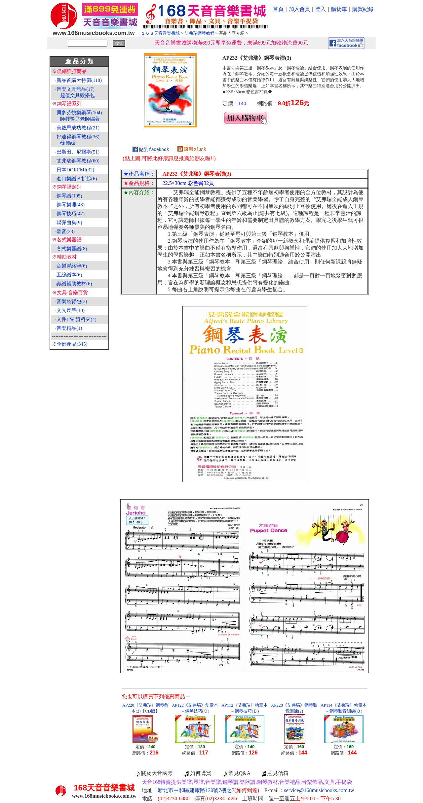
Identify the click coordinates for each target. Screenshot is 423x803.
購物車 (339, 9)
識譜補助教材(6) (74, 283)
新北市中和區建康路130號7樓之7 (208, 790)
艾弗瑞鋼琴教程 (199, 33)
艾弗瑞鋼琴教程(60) (78, 160)
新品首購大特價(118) (79, 80)
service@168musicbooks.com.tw (319, 790)
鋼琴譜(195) (69, 195)
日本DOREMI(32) (75, 169)
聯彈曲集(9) (69, 222)
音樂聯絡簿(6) (72, 265)
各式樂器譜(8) (72, 248)
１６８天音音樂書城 (160, 33)
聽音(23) (66, 231)
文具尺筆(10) (71, 310)
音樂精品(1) (69, 328)
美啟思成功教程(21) (78, 127)
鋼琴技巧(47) (71, 213)
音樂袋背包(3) (72, 301)
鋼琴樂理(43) (71, 204)
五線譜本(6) (69, 274)
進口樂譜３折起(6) (77, 178)
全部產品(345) (72, 344)
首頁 (278, 9)
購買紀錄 (362, 9)
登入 (320, 9)
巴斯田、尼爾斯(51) (78, 152)
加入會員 (299, 9)
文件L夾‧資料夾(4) (76, 319)
